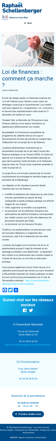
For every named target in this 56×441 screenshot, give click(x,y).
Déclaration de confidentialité (26, 430)
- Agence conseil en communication (28, 437)
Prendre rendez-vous (28, 414)
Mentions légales (7, 430)
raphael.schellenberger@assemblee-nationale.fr (28, 344)
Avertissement (28, 433)
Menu (28, 23)
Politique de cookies (48, 430)
